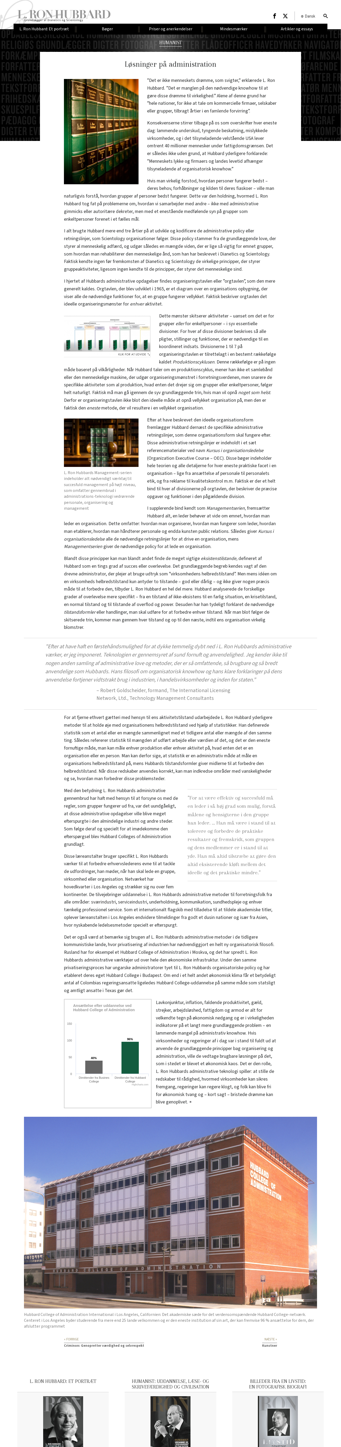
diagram (184, 289)
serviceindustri (132, 902)
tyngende (211, 130)
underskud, (190, 130)
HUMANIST (170, 42)
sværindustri (103, 902)
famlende (219, 111)
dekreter (124, 211)
